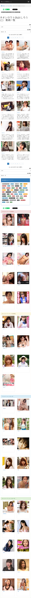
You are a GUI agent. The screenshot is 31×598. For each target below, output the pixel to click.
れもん (19, 552)
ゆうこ (4, 328)
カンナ (4, 304)
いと (2, 112)
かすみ (19, 367)
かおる (19, 489)
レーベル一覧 (8, 5)
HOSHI (4, 408)
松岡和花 (4, 513)
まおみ (4, 469)
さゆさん (3, 52)
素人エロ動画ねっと (6, 1)
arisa (4, 552)
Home (3, 5)
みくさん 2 (5, 265)
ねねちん (18, 112)
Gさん (19, 285)
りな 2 (4, 489)
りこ (18, 304)
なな (18, 450)
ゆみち (18, 92)
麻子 (4, 367)
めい (18, 533)
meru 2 (19, 348)
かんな (19, 411)
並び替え (28, 29)
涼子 (4, 591)
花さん (19, 246)
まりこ (19, 513)
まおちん (3, 132)
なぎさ (19, 328)
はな (4, 533)
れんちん (18, 132)
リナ (4, 285)
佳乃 (18, 265)
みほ (2, 92)
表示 (29, 24)
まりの (18, 72)
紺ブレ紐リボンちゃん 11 (7, 246)
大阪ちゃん (5, 348)
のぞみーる (5, 226)
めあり (4, 387)
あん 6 (19, 226)
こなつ (3, 72)
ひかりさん (19, 52)
